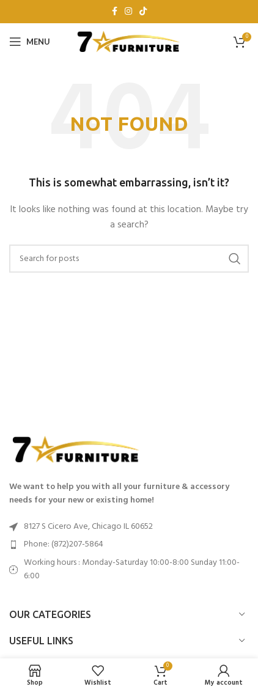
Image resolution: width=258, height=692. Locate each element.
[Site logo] (129, 42)
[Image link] (76, 450)
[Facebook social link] (114, 12)
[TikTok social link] (143, 12)
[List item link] (129, 544)
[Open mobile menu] (29, 41)
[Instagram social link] (128, 12)
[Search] (129, 259)
